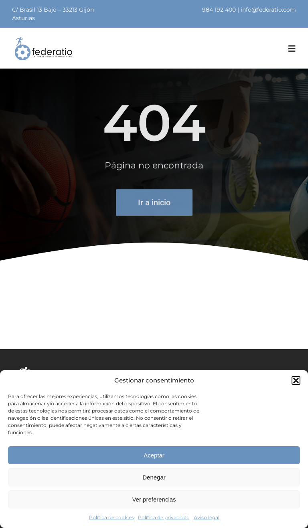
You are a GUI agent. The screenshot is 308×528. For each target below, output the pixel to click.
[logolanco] (62, 368)
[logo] (43, 39)
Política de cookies (111, 517)
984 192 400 (219, 9)
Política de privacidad (164, 517)
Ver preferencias (154, 499)
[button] (296, 380)
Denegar (154, 477)
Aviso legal (206, 517)
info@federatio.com (268, 9)
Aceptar (154, 455)
